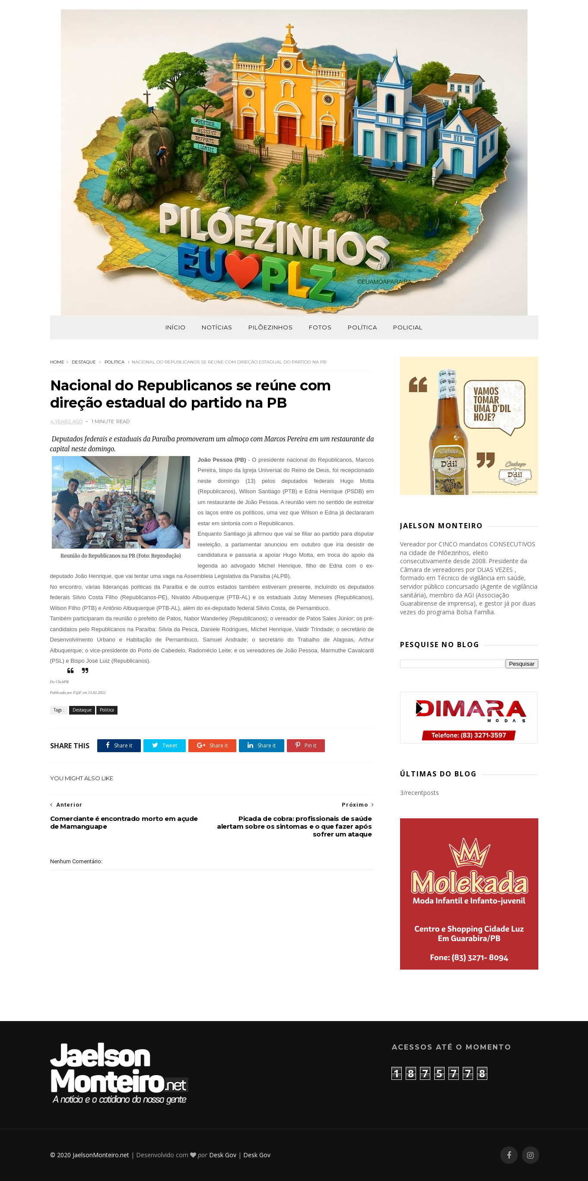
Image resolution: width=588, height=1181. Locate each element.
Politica (114, 362)
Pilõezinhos (270, 327)
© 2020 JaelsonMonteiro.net (89, 1155)
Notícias (217, 327)
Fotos (320, 327)
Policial (408, 327)
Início (175, 327)
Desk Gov (222, 1155)
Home (57, 362)
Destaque (84, 362)
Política (362, 327)
